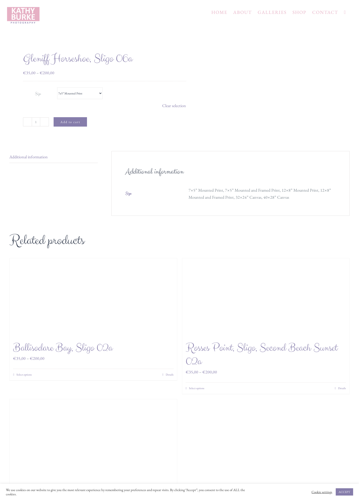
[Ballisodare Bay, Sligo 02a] (93, 297)
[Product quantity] (36, 122)
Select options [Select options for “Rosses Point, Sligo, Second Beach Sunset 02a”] (196, 388)
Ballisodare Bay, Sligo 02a (62, 348)
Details (170, 374)
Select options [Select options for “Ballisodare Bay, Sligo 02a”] (24, 374)
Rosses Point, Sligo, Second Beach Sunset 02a (261, 355)
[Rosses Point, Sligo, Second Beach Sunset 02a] (266, 297)
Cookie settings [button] (322, 492)
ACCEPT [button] (344, 492)
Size (38, 94)
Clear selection (174, 105)
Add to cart (70, 122)
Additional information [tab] (28, 156)
